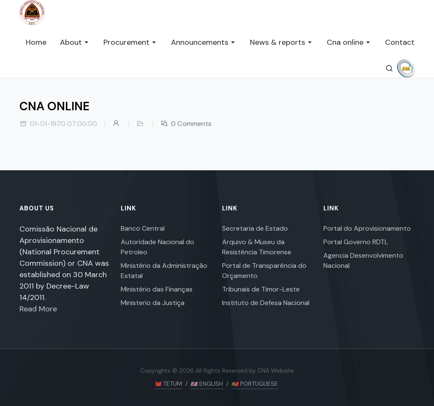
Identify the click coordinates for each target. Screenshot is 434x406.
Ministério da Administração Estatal (164, 270)
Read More (38, 309)
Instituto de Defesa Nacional (265, 302)
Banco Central (143, 228)
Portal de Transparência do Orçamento (264, 270)
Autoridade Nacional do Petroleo (157, 246)
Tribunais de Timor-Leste (261, 289)
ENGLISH (207, 383)
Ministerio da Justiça (152, 302)
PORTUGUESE (255, 383)
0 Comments (186, 123)
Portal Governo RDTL (355, 241)
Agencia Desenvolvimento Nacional (363, 260)
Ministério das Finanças (157, 289)
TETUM (168, 383)
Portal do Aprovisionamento (367, 228)
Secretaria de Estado (255, 228)
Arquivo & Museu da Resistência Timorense (256, 246)
